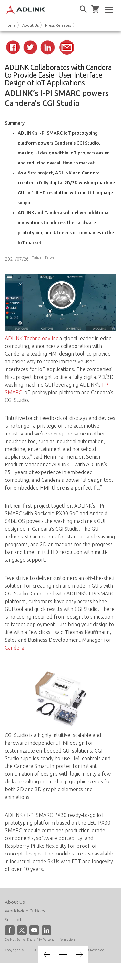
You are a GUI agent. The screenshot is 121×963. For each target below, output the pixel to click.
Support (13, 919)
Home (10, 25)
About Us (30, 25)
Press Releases (58, 25)
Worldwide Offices (25, 910)
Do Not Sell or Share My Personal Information (40, 939)
